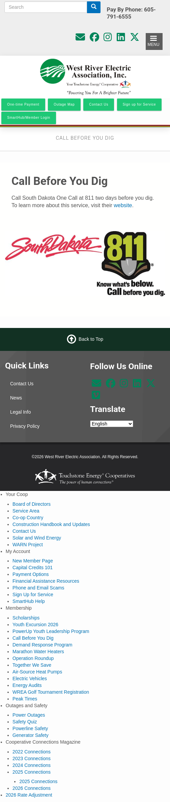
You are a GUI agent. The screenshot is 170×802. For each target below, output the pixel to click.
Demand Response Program (42, 644)
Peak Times (24, 698)
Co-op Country (27, 517)
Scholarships (25, 617)
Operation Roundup (33, 658)
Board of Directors (31, 504)
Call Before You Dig (32, 638)
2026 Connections (31, 788)
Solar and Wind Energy (36, 538)
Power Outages (28, 715)
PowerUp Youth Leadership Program (50, 631)
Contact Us (21, 383)
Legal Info (20, 412)
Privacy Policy (24, 426)
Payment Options (30, 574)
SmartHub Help (28, 601)
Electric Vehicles (29, 678)
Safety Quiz (24, 721)
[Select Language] (111, 423)
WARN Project (27, 544)
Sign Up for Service (32, 594)
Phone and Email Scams (38, 587)
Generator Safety (30, 735)
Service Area (25, 511)
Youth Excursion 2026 (35, 624)
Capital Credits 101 (32, 567)
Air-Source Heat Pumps (37, 671)
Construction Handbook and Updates (51, 524)
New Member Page (32, 560)
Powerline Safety (30, 728)
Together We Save (31, 665)
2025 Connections (31, 772)
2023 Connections (31, 758)
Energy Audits (26, 685)
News (16, 397)
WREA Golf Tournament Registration (50, 692)
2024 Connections (31, 765)
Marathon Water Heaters (38, 651)
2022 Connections (31, 751)
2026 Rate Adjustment (29, 795)
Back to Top (91, 339)
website (123, 205)
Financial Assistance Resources (45, 581)
